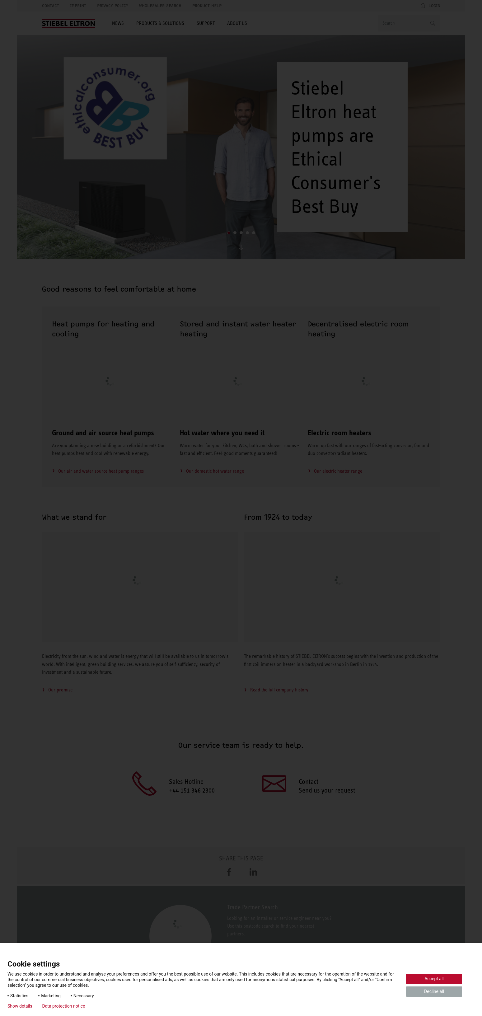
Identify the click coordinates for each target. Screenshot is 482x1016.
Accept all (434, 978)
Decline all (434, 991)
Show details (19, 1006)
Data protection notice (63, 1006)
